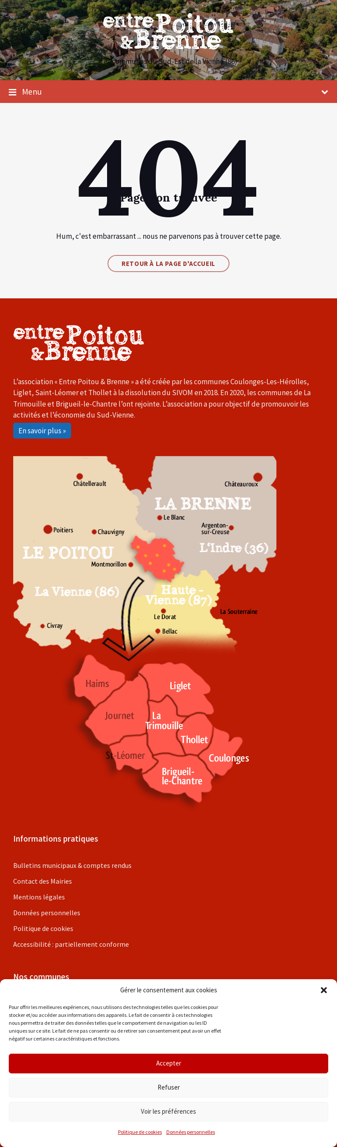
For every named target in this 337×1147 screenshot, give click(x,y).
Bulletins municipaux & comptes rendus (72, 865)
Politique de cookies (140, 1132)
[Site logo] (168, 47)
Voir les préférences (168, 1111)
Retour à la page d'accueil (168, 263)
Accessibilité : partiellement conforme (71, 944)
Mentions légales (39, 896)
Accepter (168, 1063)
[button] (323, 990)
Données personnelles (190, 1132)
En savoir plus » (42, 430)
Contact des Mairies (42, 881)
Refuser (169, 1087)
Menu (168, 92)
